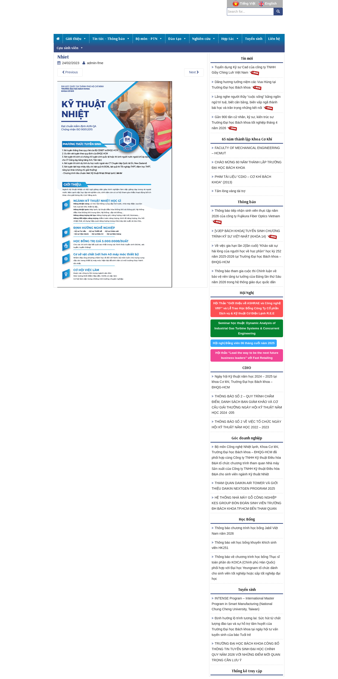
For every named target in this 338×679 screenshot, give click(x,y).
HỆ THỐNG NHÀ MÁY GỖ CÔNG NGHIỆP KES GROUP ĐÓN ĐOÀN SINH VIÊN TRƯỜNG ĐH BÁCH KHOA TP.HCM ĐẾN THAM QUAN (246, 503)
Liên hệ (274, 38)
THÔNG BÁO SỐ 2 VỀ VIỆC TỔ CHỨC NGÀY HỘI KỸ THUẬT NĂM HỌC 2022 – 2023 (246, 424)
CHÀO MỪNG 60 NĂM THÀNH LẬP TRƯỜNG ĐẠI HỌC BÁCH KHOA (246, 165)
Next (194, 72)
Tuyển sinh (253, 38)
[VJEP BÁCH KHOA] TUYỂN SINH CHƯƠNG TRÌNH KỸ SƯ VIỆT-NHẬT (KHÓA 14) (246, 234)
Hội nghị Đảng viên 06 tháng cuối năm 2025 (243, 343)
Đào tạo (177, 38)
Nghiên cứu (204, 38)
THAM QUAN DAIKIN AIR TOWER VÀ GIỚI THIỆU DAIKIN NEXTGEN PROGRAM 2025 (245, 485)
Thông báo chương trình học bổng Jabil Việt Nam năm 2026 (245, 530)
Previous (70, 72)
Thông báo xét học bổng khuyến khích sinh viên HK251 (244, 545)
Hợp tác (230, 38)
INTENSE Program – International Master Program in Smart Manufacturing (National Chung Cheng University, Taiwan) (243, 603)
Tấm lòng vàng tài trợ (228, 191)
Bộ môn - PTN (149, 38)
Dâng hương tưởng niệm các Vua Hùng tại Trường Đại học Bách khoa (244, 85)
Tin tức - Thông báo (111, 38)
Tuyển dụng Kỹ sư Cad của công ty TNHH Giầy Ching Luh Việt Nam (244, 70)
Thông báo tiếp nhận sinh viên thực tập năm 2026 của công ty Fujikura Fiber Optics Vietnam (246, 217)
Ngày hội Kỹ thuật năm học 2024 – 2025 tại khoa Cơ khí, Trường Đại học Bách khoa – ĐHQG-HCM (244, 382)
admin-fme (95, 63)
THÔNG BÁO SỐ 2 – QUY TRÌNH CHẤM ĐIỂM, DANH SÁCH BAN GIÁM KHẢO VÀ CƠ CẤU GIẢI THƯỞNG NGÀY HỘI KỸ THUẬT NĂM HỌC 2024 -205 (247, 404)
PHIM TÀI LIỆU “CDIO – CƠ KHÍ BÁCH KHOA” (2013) (241, 179)
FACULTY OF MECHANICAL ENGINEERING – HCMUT (246, 150)
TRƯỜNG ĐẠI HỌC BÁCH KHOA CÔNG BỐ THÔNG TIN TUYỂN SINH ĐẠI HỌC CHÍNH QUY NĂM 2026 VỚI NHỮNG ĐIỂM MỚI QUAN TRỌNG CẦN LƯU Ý (246, 652)
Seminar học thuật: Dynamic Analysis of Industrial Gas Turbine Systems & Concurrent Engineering (246, 328)
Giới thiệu (76, 38)
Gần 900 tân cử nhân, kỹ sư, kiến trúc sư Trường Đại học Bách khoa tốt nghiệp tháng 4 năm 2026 (244, 123)
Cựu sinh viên (70, 47)
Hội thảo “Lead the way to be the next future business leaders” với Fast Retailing (246, 355)
